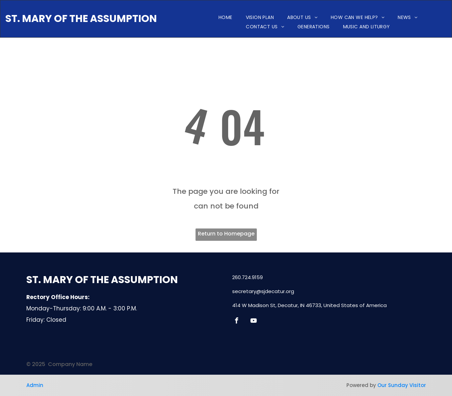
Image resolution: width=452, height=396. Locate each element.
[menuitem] (225, 17)
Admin (34, 385)
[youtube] (253, 321)
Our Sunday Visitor (401, 385)
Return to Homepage (226, 233)
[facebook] (236, 321)
